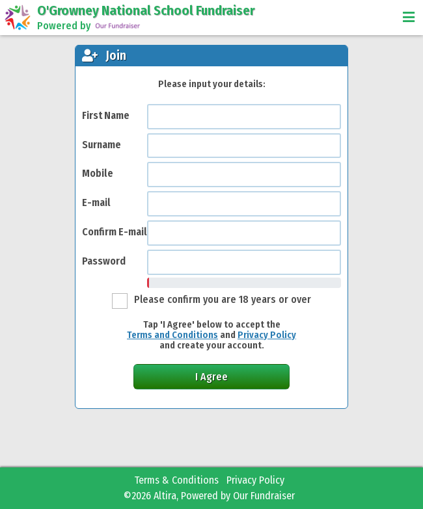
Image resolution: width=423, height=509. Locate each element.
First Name (106, 115)
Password (104, 261)
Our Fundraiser (264, 495)
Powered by (89, 26)
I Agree (211, 377)
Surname (101, 144)
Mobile (97, 173)
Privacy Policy (267, 335)
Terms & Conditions (176, 480)
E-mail (96, 202)
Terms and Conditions (172, 335)
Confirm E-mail (114, 232)
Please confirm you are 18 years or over (222, 299)
